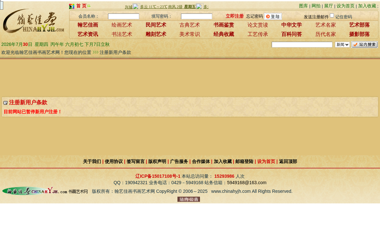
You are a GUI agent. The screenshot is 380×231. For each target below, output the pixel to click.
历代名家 (325, 34)
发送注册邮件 (316, 16)
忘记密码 (254, 15)
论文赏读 (258, 25)
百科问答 (291, 34)
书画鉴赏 (223, 25)
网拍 (316, 5)
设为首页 (346, 5)
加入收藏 (367, 5)
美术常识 (189, 34)
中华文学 (291, 25)
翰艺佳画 (87, 25)
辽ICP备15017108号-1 (157, 176)
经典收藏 (223, 34)
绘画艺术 (122, 25)
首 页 (81, 5)
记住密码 (343, 16)
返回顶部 (288, 161)
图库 (303, 5)
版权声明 (157, 161)
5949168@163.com (246, 182)
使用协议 (114, 161)
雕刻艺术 (156, 34)
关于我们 (92, 161)
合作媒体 (201, 161)
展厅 (328, 5)
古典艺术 (189, 25)
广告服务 (179, 161)
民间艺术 (156, 25)
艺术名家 (325, 25)
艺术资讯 (87, 34)
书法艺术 (122, 34)
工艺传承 (258, 34)
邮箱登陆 (244, 161)
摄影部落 (359, 34)
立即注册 (234, 15)
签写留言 (136, 161)
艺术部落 (359, 25)
